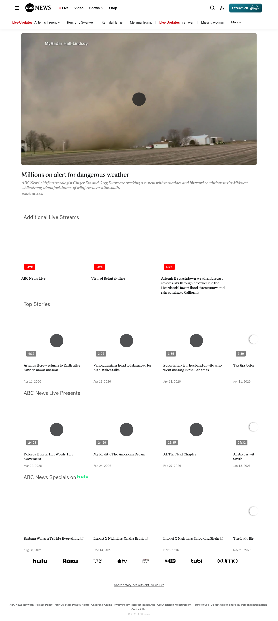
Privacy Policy (43, 605)
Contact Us (138, 609)
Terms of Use (201, 605)
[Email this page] (40, 199)
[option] (54, 265)
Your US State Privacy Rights (71, 605)
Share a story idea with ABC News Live (139, 585)
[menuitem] (47, 22)
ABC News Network (22, 605)
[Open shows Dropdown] (96, 8)
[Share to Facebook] (22, 199)
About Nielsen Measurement (174, 605)
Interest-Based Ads (143, 605)
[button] (17, 8)
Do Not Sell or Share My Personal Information (239, 605)
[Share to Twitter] (31, 199)
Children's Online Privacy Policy (110, 605)
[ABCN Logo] (38, 8)
